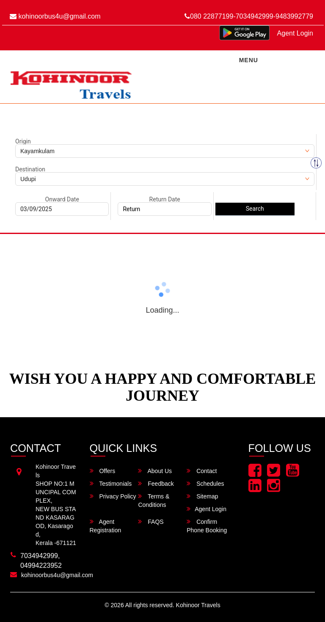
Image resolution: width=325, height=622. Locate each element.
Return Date (164, 199)
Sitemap (202, 496)
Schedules (205, 483)
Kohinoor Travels (198, 605)
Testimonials (111, 483)
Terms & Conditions (153, 500)
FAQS (150, 521)
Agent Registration (105, 526)
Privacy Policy (113, 496)
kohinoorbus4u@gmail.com (55, 16)
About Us (155, 470)
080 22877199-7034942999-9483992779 (249, 16)
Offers (103, 470)
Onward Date (62, 199)
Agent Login (295, 33)
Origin (23, 141)
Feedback (156, 483)
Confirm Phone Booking (207, 526)
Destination (30, 169)
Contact (202, 470)
